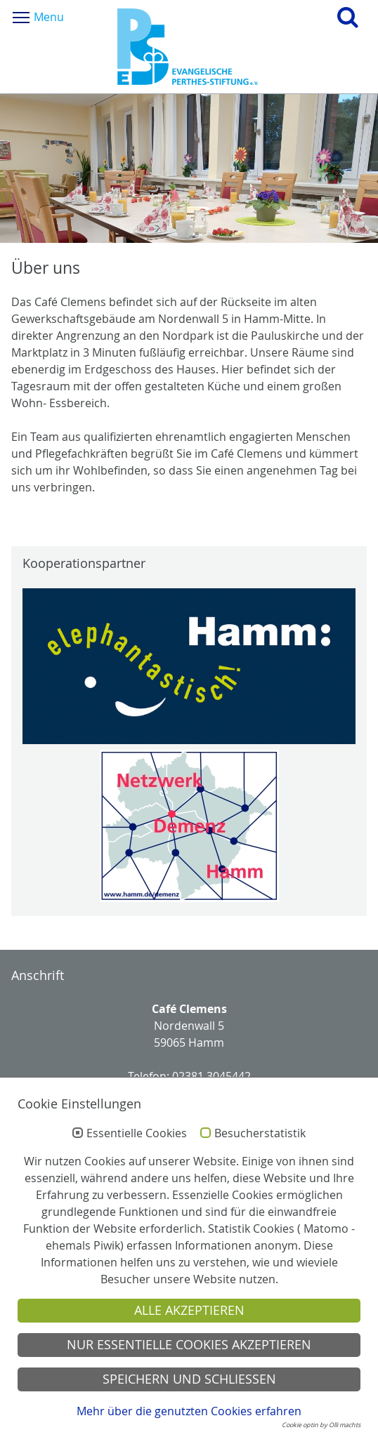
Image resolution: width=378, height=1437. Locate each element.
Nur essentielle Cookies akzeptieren (189, 1345)
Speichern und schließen (189, 1379)
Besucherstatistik (260, 1133)
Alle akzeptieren (189, 1310)
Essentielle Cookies (136, 1133)
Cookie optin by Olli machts (321, 1425)
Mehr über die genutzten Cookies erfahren (189, 1411)
